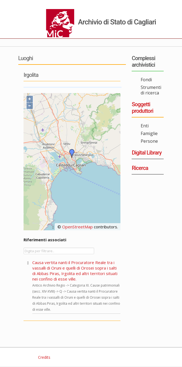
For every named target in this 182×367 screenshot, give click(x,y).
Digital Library (146, 152)
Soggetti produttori (142, 107)
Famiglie (149, 133)
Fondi (146, 80)
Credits (43, 357)
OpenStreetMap (77, 226)
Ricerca (140, 168)
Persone (149, 141)
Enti (145, 126)
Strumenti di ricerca (151, 90)
